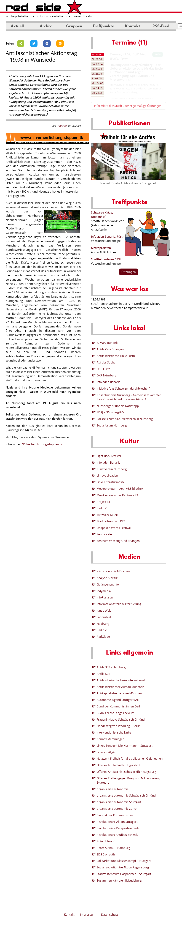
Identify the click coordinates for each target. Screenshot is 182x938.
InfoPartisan (105, 597)
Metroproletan (101, 248)
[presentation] (95, 160)
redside (61, 125)
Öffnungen (128, 272)
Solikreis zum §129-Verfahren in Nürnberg (125, 419)
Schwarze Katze (107, 515)
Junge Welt (104, 610)
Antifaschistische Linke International (121, 680)
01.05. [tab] (97, 78)
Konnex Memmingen (110, 739)
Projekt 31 (103, 502)
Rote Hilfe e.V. (106, 841)
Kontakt (132, 26)
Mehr (158, 54)
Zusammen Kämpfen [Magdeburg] (120, 880)
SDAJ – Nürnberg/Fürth (112, 412)
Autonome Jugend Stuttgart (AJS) (118, 700)
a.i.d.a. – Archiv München (113, 571)
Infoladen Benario (109, 382)
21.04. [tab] (97, 59)
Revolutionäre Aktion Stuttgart (117, 822)
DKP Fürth (103, 369)
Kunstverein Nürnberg (112, 469)
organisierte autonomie (113, 789)
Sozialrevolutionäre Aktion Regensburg (123, 867)
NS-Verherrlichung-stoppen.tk (42, 444)
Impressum (87, 915)
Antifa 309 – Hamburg (111, 667)
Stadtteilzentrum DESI (106, 259)
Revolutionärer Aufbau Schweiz (117, 835)
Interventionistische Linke (114, 732)
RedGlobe (103, 637)
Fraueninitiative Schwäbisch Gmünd (121, 719)
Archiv (46, 26)
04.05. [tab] (98, 83)
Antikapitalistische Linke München (119, 693)
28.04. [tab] (97, 68)
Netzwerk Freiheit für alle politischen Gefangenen (130, 759)
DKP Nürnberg (106, 375)
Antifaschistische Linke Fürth (116, 356)
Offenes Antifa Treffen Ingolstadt (118, 765)
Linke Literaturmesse (111, 482)
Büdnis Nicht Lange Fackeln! (115, 713)
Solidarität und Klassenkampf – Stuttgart (124, 861)
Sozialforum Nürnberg (112, 425)
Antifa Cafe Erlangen (110, 349)
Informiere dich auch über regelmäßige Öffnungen (128, 106)
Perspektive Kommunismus (115, 815)
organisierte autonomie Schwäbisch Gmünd (126, 795)
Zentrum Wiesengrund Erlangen (118, 541)
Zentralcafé (104, 534)
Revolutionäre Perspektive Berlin (118, 828)
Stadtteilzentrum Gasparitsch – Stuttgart (124, 874)
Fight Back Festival (109, 456)
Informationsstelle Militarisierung (119, 604)
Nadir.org (103, 624)
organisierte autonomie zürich (117, 809)
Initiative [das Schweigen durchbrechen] (123, 388)
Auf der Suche (106, 362)
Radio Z (102, 508)
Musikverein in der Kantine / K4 (117, 495)
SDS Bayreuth (106, 854)
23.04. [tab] (97, 64)
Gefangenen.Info (108, 584)
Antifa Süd (103, 674)
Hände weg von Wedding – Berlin (119, 726)
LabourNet (104, 617)
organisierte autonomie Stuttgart (119, 802)
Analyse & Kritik (107, 578)
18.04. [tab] (97, 54)
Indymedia (104, 591)
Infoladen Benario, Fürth (107, 237)
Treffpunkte (103, 26)
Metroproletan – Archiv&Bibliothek (120, 489)
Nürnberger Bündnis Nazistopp (118, 406)
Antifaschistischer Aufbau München (120, 687)
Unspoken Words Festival (114, 528)
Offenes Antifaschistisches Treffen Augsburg (126, 772)
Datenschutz (109, 915)
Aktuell (17, 26)
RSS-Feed (160, 26)
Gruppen (74, 26)
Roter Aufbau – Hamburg (113, 848)
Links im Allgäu (106, 752)
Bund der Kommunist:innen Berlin (119, 706)
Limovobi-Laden (107, 475)
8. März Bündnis (107, 343)
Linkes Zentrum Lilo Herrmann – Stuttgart (124, 746)
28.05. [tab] (97, 92)
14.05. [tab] (97, 88)
